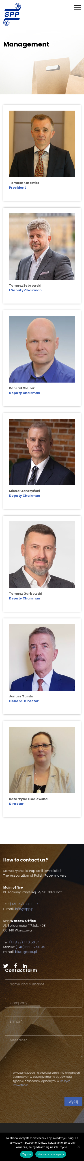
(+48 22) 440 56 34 (18, 942)
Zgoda (26, 1154)
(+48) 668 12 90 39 (24, 947)
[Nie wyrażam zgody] (78, 1147)
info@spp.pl (18, 909)
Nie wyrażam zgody (51, 1154)
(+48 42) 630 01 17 (17, 904)
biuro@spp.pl (19, 952)
